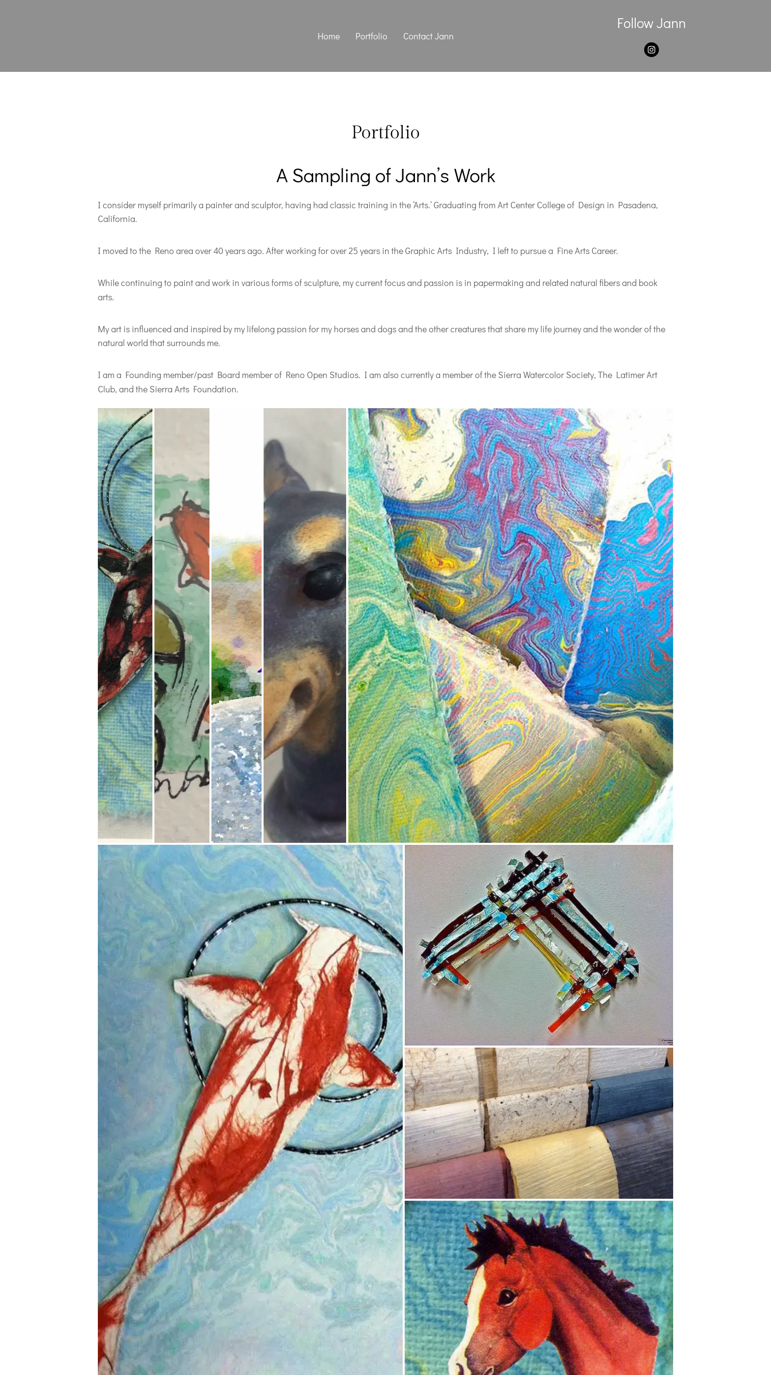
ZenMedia (422, 1318)
